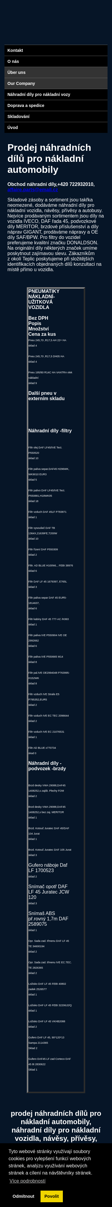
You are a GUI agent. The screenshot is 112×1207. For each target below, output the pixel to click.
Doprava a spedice (25, 105)
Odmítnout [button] (23, 1196)
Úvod (12, 127)
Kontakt (15, 50)
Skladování (18, 116)
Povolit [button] (51, 1196)
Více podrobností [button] (28, 1180)
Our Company (21, 83)
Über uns (16, 72)
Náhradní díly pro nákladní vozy (38, 94)
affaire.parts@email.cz (32, 189)
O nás (13, 61)
